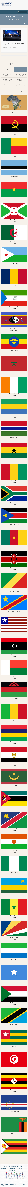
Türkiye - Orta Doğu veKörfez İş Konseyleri (20, 85)
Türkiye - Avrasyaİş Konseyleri (20, 80)
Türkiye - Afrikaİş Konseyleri (20, 69)
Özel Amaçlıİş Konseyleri (20, 90)
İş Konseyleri (16, 19)
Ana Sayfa (11, 19)
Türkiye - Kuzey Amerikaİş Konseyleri (8, 75)
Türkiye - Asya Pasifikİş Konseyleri (7, 80)
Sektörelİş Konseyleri (7, 90)
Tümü (7, 69)
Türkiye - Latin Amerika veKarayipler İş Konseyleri (20, 75)
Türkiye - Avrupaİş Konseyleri (7, 85)
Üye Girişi (25, 11)
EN (21, 11)
